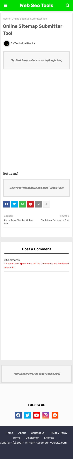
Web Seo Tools (36, 5)
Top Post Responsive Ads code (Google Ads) (36, 60)
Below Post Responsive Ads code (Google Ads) (36, 187)
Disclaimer (32, 437)
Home (6, 18)
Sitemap (49, 437)
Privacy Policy (58, 433)
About (22, 433)
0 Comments (12, 260)
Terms (16, 437)
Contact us (37, 433)
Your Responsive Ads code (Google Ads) (36, 373)
